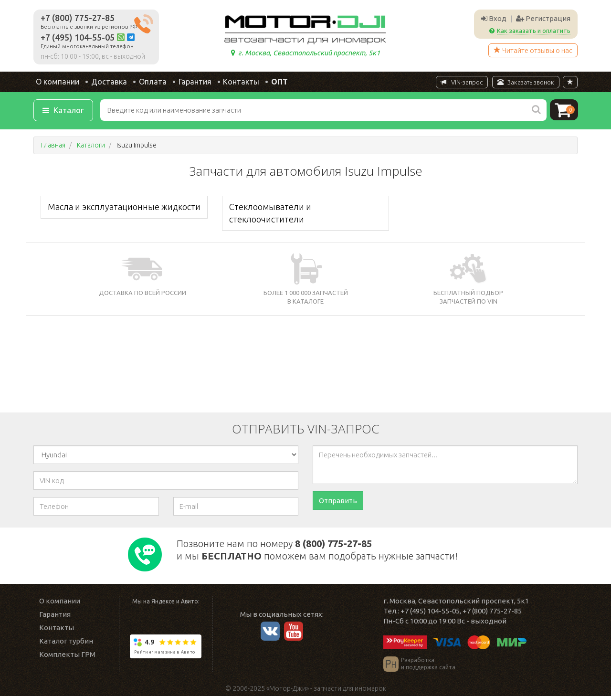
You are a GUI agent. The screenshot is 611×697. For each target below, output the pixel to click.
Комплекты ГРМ (67, 655)
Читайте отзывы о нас (533, 50)
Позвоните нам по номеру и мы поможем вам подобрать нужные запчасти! (330, 550)
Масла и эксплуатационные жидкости (124, 207)
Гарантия (192, 82)
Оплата (149, 82)
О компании (53, 82)
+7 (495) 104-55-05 (78, 37)
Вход (493, 18)
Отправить (338, 501)
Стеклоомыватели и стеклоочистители (270, 213)
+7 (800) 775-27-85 (78, 17)
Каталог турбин (66, 642)
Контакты (239, 82)
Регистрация (543, 18)
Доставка (105, 82)
